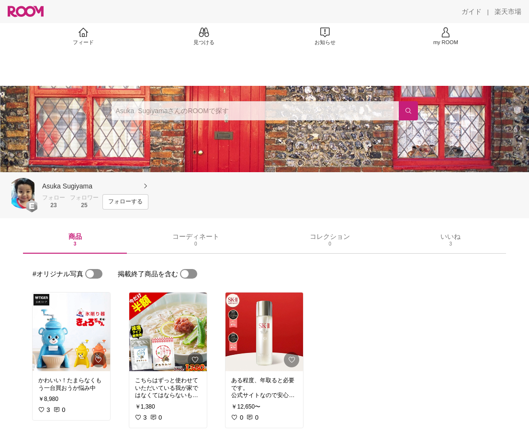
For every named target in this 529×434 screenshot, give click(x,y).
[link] (71, 332)
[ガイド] (471, 11)
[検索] (408, 110)
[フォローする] (125, 202)
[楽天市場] (508, 11)
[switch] (93, 274)
